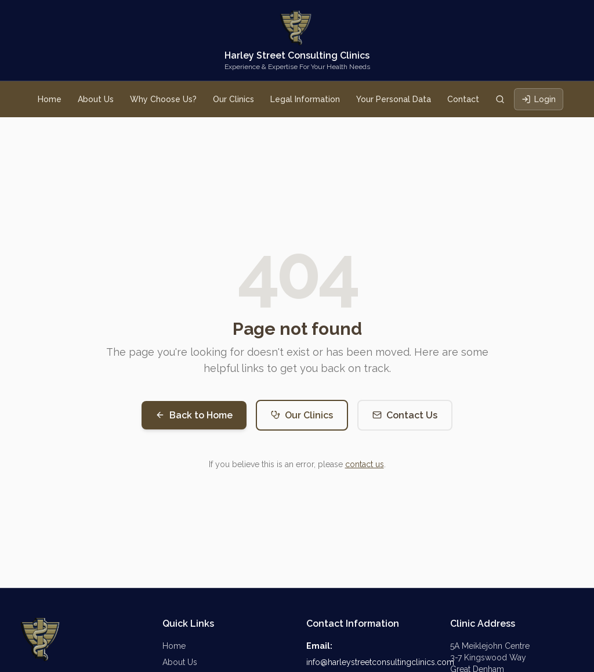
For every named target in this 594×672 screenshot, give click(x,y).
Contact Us (404, 415)
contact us (364, 464)
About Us (96, 99)
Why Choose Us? (163, 99)
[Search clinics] (500, 99)
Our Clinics (233, 99)
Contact (463, 99)
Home (49, 99)
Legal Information (305, 99)
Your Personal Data (393, 99)
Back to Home (194, 415)
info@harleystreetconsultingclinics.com (380, 662)
